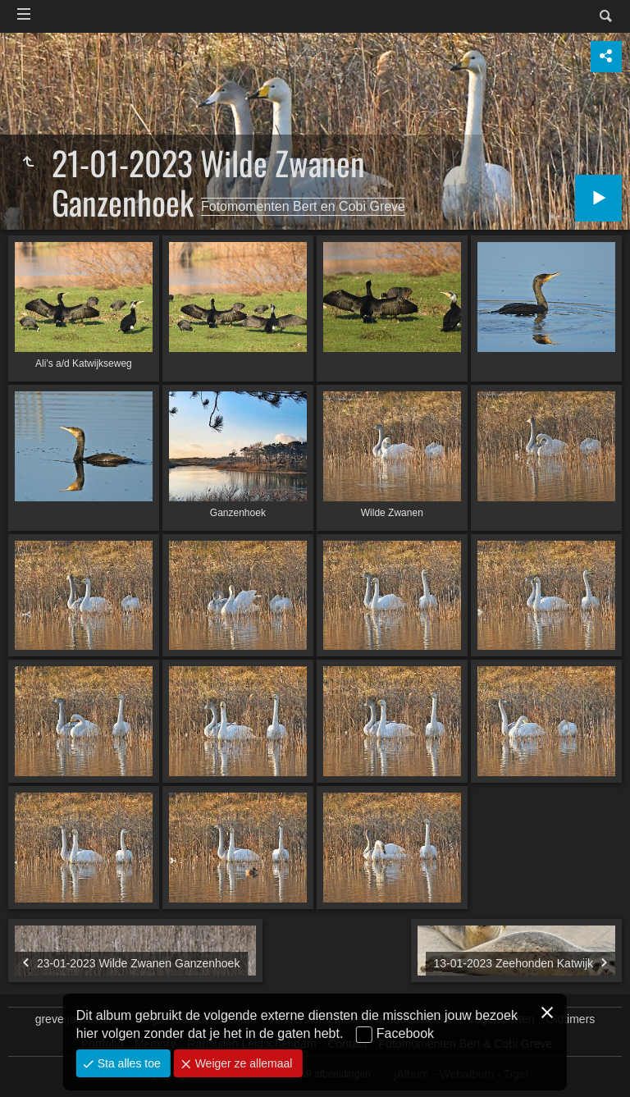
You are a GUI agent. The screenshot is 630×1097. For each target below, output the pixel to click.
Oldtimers (570, 1019)
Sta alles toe (127, 1063)
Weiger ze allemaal (242, 1063)
